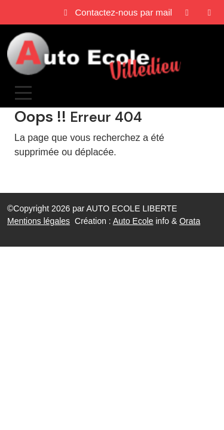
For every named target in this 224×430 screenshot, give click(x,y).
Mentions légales (38, 221)
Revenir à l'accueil (52, 176)
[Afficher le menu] (23, 93)
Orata (189, 221)
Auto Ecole (133, 221)
